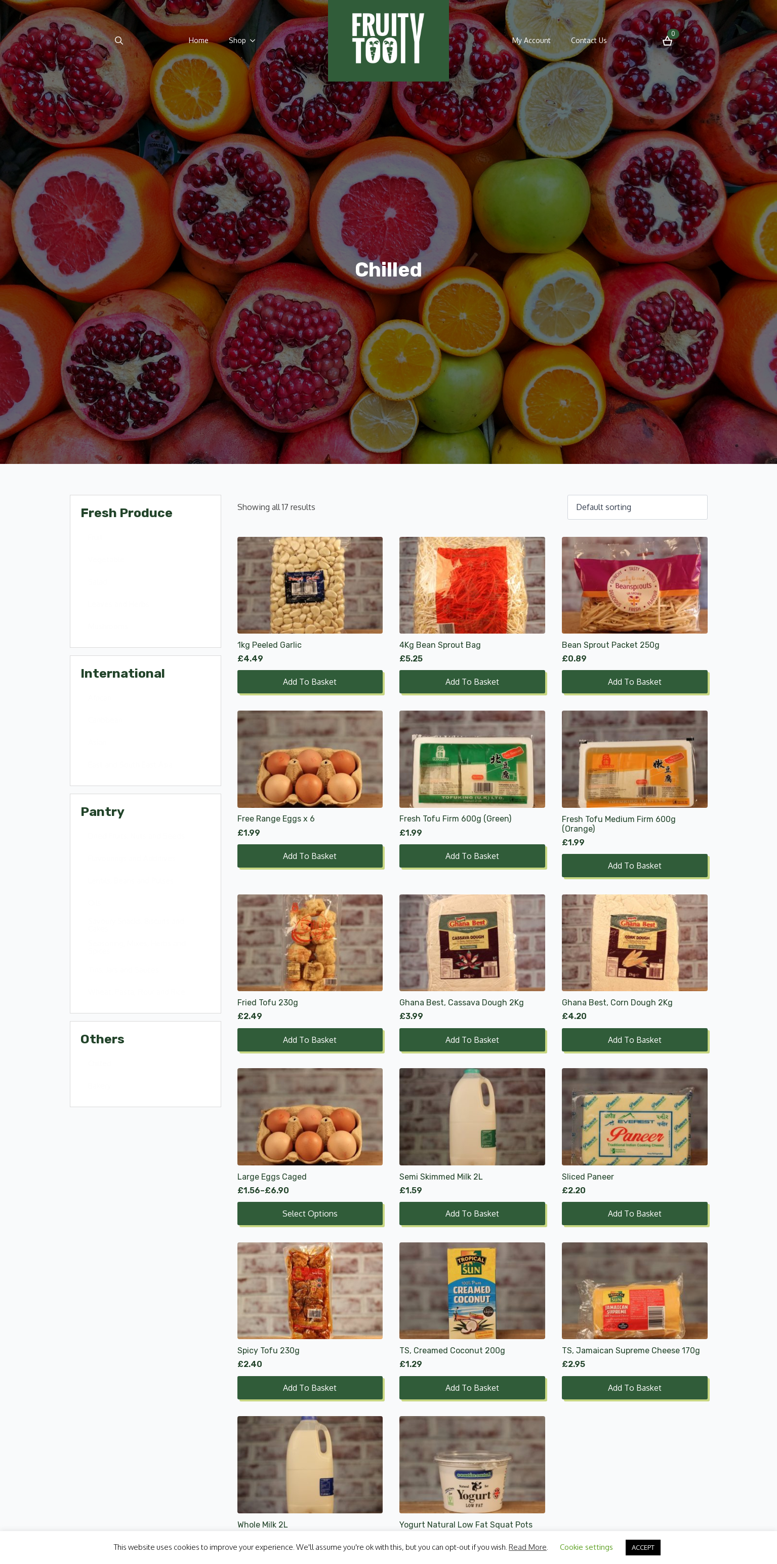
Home (199, 40)
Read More (528, 1547)
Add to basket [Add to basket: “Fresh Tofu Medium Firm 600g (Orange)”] (635, 866)
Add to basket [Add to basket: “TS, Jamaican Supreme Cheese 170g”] (635, 1388)
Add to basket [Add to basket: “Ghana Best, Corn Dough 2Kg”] (635, 1040)
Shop (237, 40)
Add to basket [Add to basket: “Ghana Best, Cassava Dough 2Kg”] (472, 1040)
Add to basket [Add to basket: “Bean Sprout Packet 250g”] (635, 682)
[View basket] (667, 41)
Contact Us (589, 40)
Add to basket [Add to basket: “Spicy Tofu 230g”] (310, 1388)
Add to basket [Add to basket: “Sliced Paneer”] (635, 1213)
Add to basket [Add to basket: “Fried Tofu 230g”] (310, 1040)
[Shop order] (637, 507)
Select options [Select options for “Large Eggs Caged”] (310, 1213)
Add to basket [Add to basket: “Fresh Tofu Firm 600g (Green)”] (472, 856)
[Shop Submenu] (255, 40)
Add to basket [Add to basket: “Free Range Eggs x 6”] (310, 856)
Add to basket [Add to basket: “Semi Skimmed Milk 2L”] (472, 1213)
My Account (531, 40)
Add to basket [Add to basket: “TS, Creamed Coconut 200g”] (472, 1388)
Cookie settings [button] (586, 1547)
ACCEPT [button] (643, 1547)
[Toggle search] (119, 40)
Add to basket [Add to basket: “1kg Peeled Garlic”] (310, 682)
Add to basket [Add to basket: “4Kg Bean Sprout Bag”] (472, 682)
